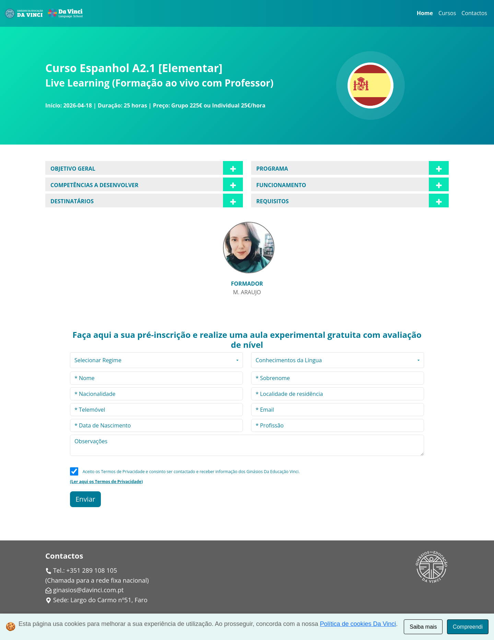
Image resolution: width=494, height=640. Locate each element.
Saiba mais (423, 627)
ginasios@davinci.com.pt (88, 590)
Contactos (474, 13)
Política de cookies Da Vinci (358, 623)
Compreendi (468, 627)
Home (425, 13)
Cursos (447, 13)
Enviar (85, 499)
